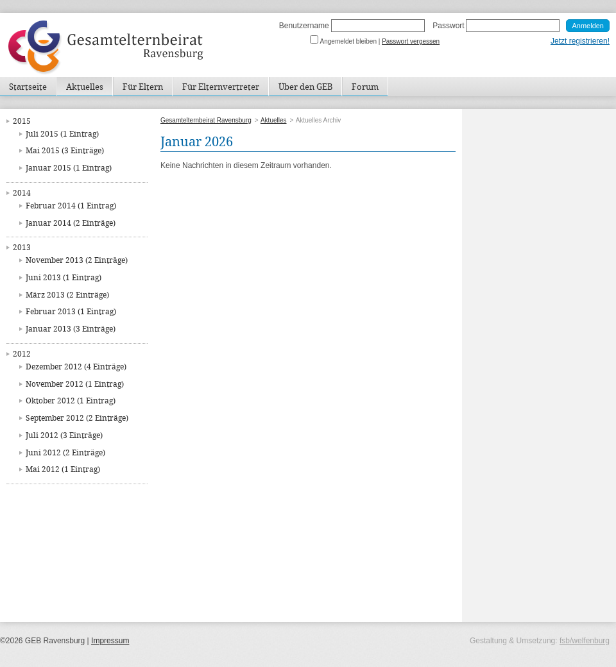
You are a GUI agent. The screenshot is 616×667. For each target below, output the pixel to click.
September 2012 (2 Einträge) (77, 418)
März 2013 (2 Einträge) (67, 295)
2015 (22, 121)
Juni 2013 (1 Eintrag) (63, 278)
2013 (22, 248)
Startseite (28, 87)
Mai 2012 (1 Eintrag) (63, 470)
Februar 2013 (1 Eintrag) (71, 312)
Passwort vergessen (411, 41)
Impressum (110, 640)
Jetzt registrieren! (580, 41)
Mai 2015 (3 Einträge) (65, 151)
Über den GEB (305, 87)
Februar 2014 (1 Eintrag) (71, 206)
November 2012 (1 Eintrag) (75, 384)
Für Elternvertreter (220, 87)
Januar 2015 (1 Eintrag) (69, 168)
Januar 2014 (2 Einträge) (71, 223)
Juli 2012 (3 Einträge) (64, 436)
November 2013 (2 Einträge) (77, 261)
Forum (365, 87)
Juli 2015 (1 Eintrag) (62, 134)
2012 (22, 354)
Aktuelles (84, 87)
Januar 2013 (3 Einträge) (71, 329)
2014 (22, 193)
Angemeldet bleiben (348, 41)
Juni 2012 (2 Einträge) (65, 453)
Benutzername (304, 25)
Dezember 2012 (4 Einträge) (76, 367)
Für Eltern (143, 87)
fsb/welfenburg (585, 640)
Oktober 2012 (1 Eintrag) (71, 401)
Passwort (448, 25)
